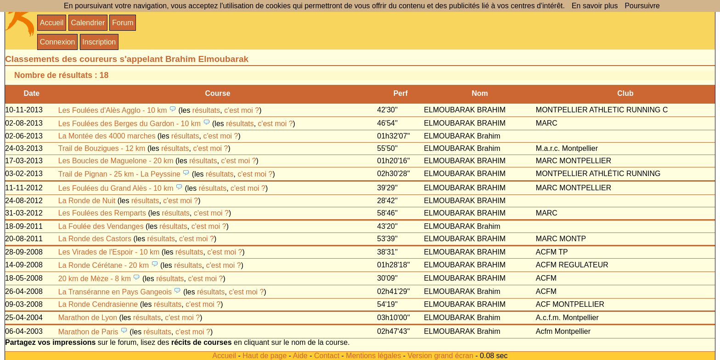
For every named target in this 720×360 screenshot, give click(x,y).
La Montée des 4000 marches (107, 136)
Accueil (52, 23)
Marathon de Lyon (87, 317)
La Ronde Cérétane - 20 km (103, 265)
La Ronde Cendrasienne (98, 304)
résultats (206, 110)
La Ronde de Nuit (87, 201)
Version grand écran (440, 356)
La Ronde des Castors (94, 239)
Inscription (99, 42)
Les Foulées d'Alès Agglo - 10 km (112, 110)
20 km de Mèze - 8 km (94, 278)
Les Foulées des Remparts (102, 213)
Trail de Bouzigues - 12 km (102, 148)
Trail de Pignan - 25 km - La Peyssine (119, 174)
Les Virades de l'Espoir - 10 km (109, 252)
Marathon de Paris (88, 332)
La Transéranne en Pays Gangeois (115, 292)
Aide (300, 356)
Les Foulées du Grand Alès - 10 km (116, 188)
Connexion (57, 42)
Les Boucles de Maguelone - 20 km (116, 161)
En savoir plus (595, 6)
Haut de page (264, 356)
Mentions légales (373, 356)
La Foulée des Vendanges (101, 226)
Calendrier (88, 23)
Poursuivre (641, 6)
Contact (326, 356)
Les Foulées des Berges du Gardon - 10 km (129, 123)
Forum (122, 23)
